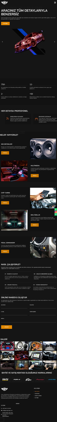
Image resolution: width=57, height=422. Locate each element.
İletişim (36, 397)
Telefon (32, 305)
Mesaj (2, 318)
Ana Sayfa (37, 391)
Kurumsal (37, 393)
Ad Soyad (3, 305)
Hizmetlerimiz (38, 395)
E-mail (2, 311)
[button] (2, 41)
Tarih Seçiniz (33, 311)
